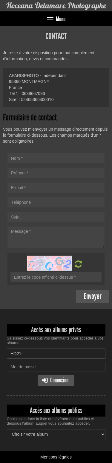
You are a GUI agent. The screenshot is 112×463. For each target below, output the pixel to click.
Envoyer (93, 296)
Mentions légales (56, 457)
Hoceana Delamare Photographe (56, 5)
